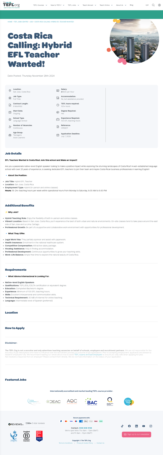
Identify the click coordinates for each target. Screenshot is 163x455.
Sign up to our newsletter (136, 434)
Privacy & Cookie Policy (85, 443)
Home (10, 22)
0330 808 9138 (85, 428)
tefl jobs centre (21, 22)
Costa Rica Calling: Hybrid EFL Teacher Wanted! (54, 22)
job (31, 22)
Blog (131, 5)
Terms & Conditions (65, 443)
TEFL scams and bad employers (88, 355)
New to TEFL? (56, 5)
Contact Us (100, 443)
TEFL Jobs (72, 5)
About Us (119, 5)
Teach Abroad (88, 5)
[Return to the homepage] (12, 5)
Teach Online (105, 5)
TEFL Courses (38, 5)
